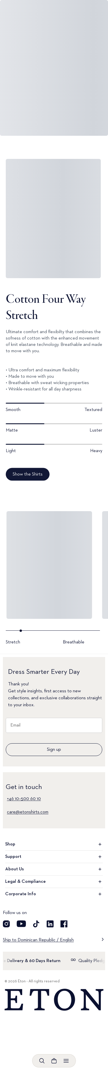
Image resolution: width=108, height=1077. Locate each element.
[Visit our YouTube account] (21, 924)
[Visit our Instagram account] (6, 923)
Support (54, 857)
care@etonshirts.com (27, 812)
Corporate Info (54, 894)
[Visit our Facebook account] (63, 923)
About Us (54, 869)
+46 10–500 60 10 (24, 799)
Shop (54, 844)
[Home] (54, 1000)
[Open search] (42, 1060)
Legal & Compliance (54, 882)
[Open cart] (54, 1060)
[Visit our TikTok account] (36, 923)
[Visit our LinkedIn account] (50, 923)
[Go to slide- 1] (33, 638)
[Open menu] (66, 1060)
